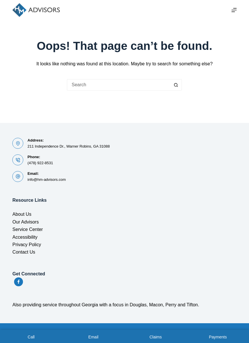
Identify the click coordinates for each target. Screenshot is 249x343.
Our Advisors (25, 221)
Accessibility (24, 237)
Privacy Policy (26, 244)
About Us (21, 214)
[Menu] (234, 10)
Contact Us (23, 252)
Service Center (27, 229)
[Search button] (176, 85)
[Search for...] (118, 85)
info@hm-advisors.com (47, 179)
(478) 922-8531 (40, 163)
